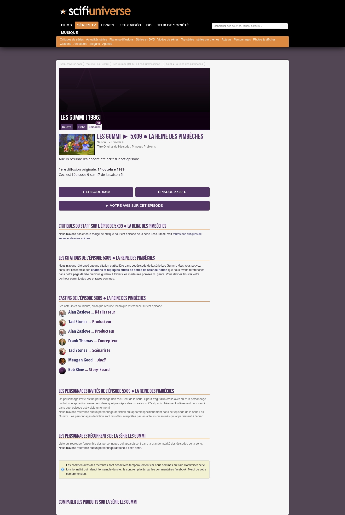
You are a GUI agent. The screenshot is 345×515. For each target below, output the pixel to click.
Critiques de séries (72, 39)
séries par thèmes (207, 39)
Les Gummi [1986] (81, 117)
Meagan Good (80, 360)
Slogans (94, 44)
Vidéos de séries (168, 39)
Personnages (242, 39)
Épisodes (95, 126)
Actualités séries (96, 39)
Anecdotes (80, 44)
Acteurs (226, 39)
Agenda (107, 44)
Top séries (187, 39)
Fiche (81, 127)
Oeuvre (66, 127)
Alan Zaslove (79, 312)
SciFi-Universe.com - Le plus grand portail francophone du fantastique (96, 12)
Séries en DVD (145, 39)
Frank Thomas (80, 340)
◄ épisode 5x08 (95, 192)
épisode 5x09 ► (172, 192)
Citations (65, 44)
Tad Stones (77, 321)
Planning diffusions (121, 39)
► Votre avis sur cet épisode (134, 205)
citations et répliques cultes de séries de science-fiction (129, 270)
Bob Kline (76, 369)
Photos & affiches (264, 39)
